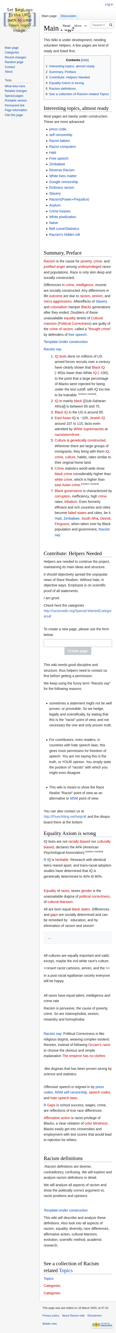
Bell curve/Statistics (64, 229)
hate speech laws (63, 1098)
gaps (54, 915)
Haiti (52, 152)
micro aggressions (58, 301)
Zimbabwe (57, 164)
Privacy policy (50, 1315)
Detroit (105, 518)
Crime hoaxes (59, 211)
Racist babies (59, 141)
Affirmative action (57, 1118)
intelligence (84, 285)
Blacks (86, 307)
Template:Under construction (66, 342)
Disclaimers (94, 1315)
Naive (53, 223)
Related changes (16, 91)
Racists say (52, 349)
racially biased (79, 841)
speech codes (99, 1092)
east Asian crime (67, 485)
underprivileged (89, 267)
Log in (109, 4)
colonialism (58, 307)
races (65, 891)
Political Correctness (74, 323)
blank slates (81, 909)
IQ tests (61, 356)
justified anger (54, 267)
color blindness (96, 1123)
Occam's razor (99, 1045)
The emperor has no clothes (83, 1056)
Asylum (54, 205)
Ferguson (62, 524)
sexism (97, 296)
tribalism (70, 502)
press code (57, 129)
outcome (55, 296)
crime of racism (61, 329)
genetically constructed (87, 440)
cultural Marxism (60, 902)
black (78, 401)
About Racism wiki (73, 1315)
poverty (86, 261)
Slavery (55, 193)
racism (85, 296)
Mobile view (49, 1323)
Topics (66, 1270)
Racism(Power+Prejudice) (69, 199)
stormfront (71, 435)
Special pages (14, 96)
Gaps (51, 1105)
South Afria (89, 518)
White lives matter (63, 176)
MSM (74, 798)
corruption (62, 496)
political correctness (94, 896)
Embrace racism (61, 187)
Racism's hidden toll (64, 235)
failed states (77, 513)
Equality (50, 891)
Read (62, 26)
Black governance (68, 491)
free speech (77, 335)
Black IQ (98, 367)
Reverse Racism (62, 170)
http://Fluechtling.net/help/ (63, 817)
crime (98, 261)
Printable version (16, 100)
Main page (49, 16)
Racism (49, 261)
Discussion (68, 16)
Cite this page (14, 115)
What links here (15, 86)
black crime (63, 474)
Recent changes (15, 57)
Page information (16, 110)
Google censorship (63, 182)
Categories (52, 1286)
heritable (62, 860)
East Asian (63, 418)
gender (86, 891)
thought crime (99, 329)
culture (70, 457)
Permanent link (14, 105)
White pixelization (62, 217)
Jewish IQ (97, 418)
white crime (63, 479)
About (8, 71)
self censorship (60, 135)
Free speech (58, 158)
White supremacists (89, 429)
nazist (59, 435)
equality (70, 318)
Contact (10, 67)
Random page (14, 62)
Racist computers (62, 147)
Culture (60, 440)
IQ (95, 373)
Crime (59, 468)
